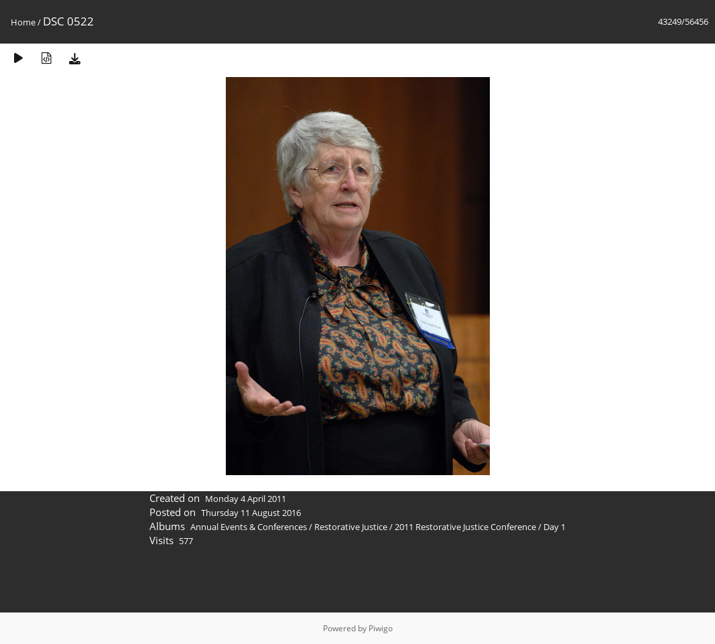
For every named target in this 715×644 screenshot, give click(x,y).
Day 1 (554, 527)
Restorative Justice (350, 527)
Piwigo (381, 628)
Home (23, 22)
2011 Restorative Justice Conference (466, 527)
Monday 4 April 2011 (245, 499)
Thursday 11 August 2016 (251, 513)
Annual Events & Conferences (248, 527)
